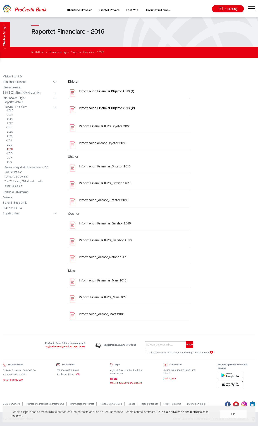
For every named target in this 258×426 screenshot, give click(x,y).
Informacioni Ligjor (58, 52)
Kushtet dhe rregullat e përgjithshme (45, 403)
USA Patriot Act (13, 172)
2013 (10, 162)
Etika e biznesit (12, 87)
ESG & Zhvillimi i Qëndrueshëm (22, 92)
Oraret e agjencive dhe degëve (126, 383)
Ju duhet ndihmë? (157, 10)
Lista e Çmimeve (11, 403)
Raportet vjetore (13, 102)
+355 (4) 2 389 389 (13, 380)
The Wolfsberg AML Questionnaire (23, 181)
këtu (78, 374)
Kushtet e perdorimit (16, 176)
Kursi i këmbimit (13, 186)
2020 (10, 132)
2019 (10, 136)
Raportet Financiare (83, 52)
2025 (10, 110)
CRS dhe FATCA (12, 208)
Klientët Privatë (109, 10)
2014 (10, 158)
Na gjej (114, 379)
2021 (10, 127)
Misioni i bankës (13, 76)
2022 (10, 123)
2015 (10, 153)
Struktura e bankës (14, 82)
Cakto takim (170, 379)
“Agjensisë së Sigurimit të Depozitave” (65, 346)
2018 (10, 140)
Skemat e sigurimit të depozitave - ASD (26, 167)
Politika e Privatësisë (15, 192)
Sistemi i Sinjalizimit (15, 203)
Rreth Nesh (37, 52)
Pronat (131, 403)
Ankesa (7, 197)
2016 (101, 52)
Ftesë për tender (149, 403)
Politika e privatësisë (111, 403)
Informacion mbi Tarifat (82, 403)
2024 (10, 114)
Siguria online (11, 213)
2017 (9, 145)
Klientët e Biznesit (79, 10)
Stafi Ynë (132, 10)
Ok (233, 414)
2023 (10, 119)
